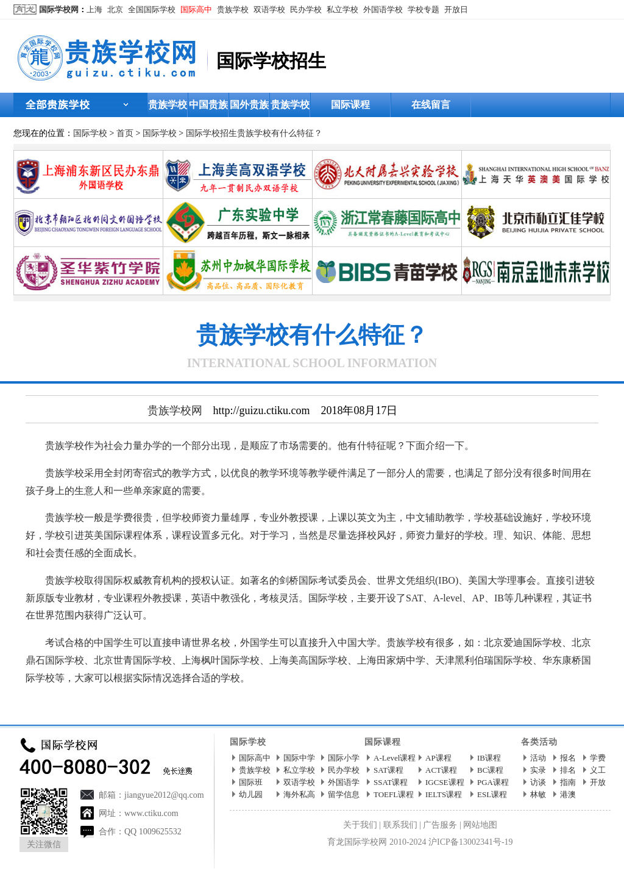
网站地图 (480, 824)
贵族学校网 (174, 410)
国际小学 (344, 757)
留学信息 (344, 794)
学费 (598, 757)
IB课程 (489, 757)
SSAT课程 (391, 782)
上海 (94, 9)
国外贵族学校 (249, 108)
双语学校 (269, 9)
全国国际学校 (152, 9)
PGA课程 (493, 782)
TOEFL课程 (394, 794)
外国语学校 (383, 9)
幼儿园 (251, 794)
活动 (538, 757)
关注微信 (44, 844)
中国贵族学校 (208, 108)
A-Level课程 (395, 757)
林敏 (538, 794)
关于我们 (360, 824)
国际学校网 (59, 9)
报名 (568, 757)
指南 (568, 782)
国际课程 (350, 104)
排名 (568, 770)
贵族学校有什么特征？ (279, 133)
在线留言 (430, 104)
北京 (115, 9)
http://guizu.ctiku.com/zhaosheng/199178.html (243, 705)
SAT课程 (388, 770)
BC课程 (490, 770)
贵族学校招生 (290, 108)
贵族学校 (233, 9)
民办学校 (306, 9)
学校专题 (423, 9)
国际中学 (299, 757)
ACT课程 (441, 770)
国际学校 (90, 133)
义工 (598, 770)
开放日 (456, 9)
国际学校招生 (211, 133)
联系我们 (400, 824)
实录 (538, 770)
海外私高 (299, 794)
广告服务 (440, 824)
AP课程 (438, 757)
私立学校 (342, 9)
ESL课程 (492, 794)
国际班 (251, 782)
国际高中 (196, 9)
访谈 (538, 782)
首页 (124, 133)
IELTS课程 (443, 794)
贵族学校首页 (167, 108)
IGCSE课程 (444, 782)
